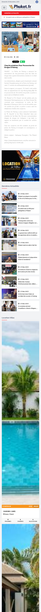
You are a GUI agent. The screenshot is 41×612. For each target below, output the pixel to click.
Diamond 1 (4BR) (9, 511)
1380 (16, 57)
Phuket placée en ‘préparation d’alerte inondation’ (28, 257)
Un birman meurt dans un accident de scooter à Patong (28, 294)
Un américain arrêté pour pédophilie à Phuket (20, 17)
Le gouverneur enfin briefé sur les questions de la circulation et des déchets (28, 233)
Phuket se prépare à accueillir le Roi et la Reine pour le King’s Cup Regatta (28, 196)
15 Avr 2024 (8, 57)
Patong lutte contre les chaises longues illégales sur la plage (28, 220)
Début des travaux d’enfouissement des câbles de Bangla (28, 281)
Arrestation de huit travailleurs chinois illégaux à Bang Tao (28, 306)
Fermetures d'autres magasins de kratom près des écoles (28, 269)
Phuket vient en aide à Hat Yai (28, 244)
